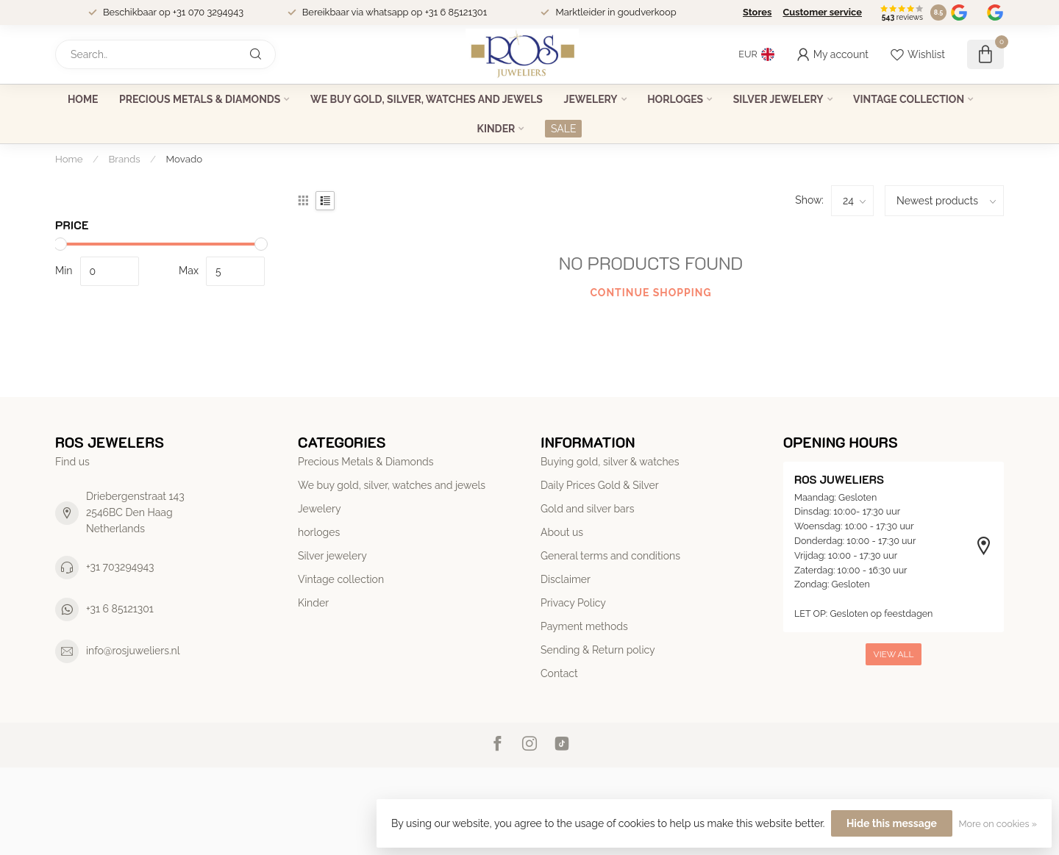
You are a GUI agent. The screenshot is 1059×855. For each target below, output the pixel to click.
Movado (184, 159)
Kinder (496, 129)
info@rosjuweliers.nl (133, 651)
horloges (675, 99)
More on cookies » (998, 823)
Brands (124, 159)
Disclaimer (566, 579)
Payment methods (584, 626)
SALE (563, 129)
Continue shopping (650, 292)
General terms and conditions (610, 556)
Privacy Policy (573, 603)
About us (562, 532)
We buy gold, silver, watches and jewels (426, 99)
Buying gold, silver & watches (610, 462)
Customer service (822, 12)
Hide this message (891, 823)
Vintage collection (908, 99)
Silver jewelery (778, 99)
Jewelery (591, 99)
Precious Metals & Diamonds (199, 99)
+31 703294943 (120, 567)
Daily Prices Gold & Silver (600, 485)
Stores (757, 12)
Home (83, 99)
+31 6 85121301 (120, 609)
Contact (559, 673)
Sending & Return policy (598, 650)
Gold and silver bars (587, 509)
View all (894, 654)
